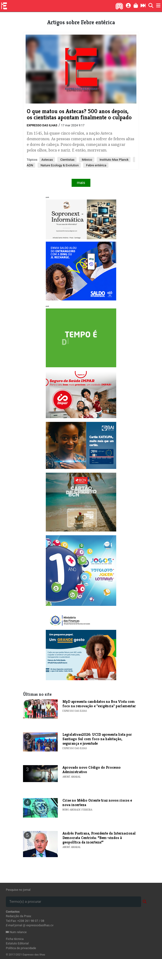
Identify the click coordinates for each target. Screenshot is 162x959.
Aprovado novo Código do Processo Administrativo (91, 769)
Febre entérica (95, 165)
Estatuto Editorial (17, 943)
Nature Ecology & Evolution (59, 165)
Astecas (47, 159)
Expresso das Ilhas (42, 125)
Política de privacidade (21, 948)
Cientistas (66, 159)
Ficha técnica (15, 939)
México (86, 159)
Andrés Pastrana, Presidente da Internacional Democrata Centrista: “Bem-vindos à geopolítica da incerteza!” (99, 838)
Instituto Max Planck (114, 159)
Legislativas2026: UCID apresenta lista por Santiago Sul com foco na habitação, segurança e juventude (97, 739)
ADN (30, 165)
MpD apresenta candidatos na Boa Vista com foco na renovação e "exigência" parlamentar (99, 703)
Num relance (16, 932)
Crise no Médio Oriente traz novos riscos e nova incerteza (97, 802)
